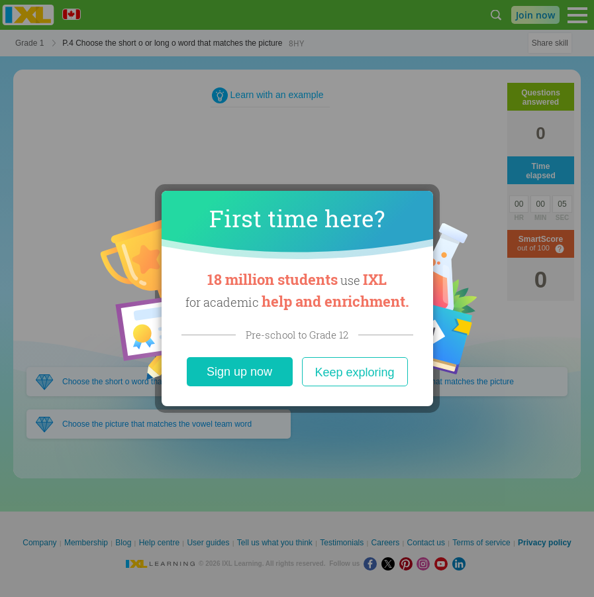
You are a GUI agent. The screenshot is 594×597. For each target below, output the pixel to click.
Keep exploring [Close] (354, 372)
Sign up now (239, 371)
